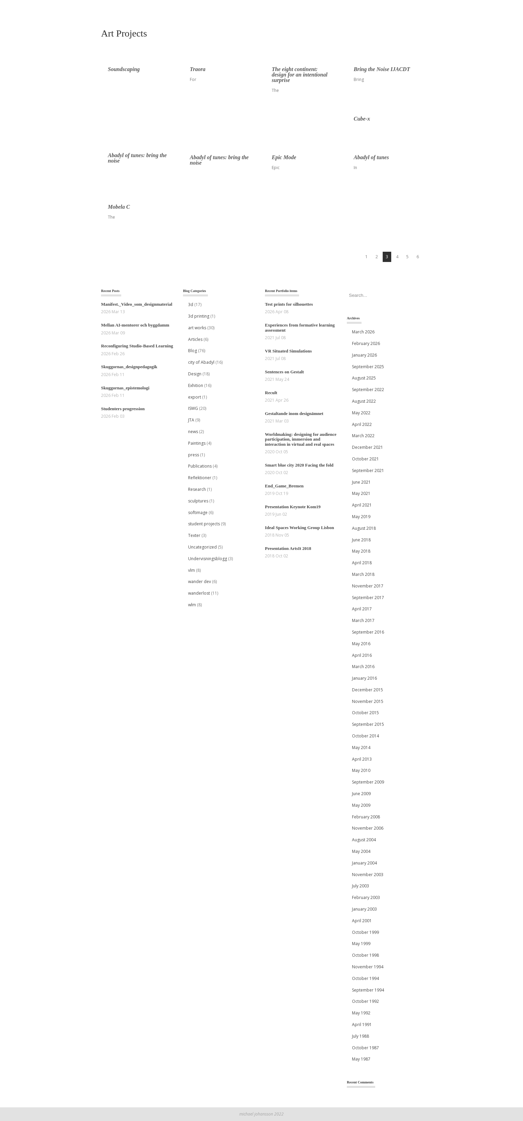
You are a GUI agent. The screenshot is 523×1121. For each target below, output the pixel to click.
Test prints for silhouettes (289, 304)
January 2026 (364, 355)
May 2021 (361, 493)
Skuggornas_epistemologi (125, 387)
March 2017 (363, 620)
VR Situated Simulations (288, 351)
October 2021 (365, 459)
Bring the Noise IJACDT (382, 69)
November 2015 (367, 701)
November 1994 (367, 967)
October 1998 (365, 955)
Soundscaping (124, 69)
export (194, 397)
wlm (192, 605)
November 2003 (367, 874)
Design (194, 374)
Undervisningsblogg (207, 559)
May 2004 (361, 851)
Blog (192, 351)
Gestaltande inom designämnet (294, 413)
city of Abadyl (201, 362)
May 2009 (361, 805)
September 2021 (368, 470)
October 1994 (365, 978)
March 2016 (363, 666)
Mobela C (119, 207)
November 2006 (367, 828)
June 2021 (361, 482)
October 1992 (365, 1001)
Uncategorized (202, 547)
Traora (198, 69)
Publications (200, 466)
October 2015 (365, 713)
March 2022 (363, 436)
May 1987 (361, 1059)
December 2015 (367, 690)
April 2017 (362, 609)
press (193, 455)
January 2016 (364, 678)
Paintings (197, 443)
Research (197, 489)
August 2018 (364, 528)
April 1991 (362, 1024)
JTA (191, 420)
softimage (198, 512)
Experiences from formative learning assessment (300, 327)
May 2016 (361, 644)
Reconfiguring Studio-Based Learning (137, 345)
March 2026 (363, 332)
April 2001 (362, 921)
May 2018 (361, 551)
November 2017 (367, 586)
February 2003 (366, 897)
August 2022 (364, 401)
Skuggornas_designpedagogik (129, 366)
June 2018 (361, 540)
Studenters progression (123, 408)
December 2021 (367, 447)
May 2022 (361, 413)
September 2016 (368, 632)
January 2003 (364, 909)
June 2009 (361, 794)
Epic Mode (284, 157)
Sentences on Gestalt (284, 371)
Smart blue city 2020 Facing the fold (299, 465)
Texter (194, 535)
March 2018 (363, 574)
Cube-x (362, 119)
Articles (195, 339)
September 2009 (368, 782)
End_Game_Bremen (284, 485)
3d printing (198, 316)
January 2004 (364, 863)
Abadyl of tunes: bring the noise (137, 158)
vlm (191, 570)
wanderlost (199, 593)
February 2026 (366, 343)
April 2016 (362, 655)
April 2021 (362, 505)
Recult (271, 392)
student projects (204, 524)
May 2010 (361, 770)
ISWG (193, 408)
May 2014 (361, 747)
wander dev (199, 581)
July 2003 (360, 886)
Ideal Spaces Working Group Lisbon (299, 527)
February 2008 (366, 817)
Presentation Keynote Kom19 (293, 506)
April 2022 (362, 424)
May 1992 (361, 1013)
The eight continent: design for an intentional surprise (299, 74)
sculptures (198, 501)
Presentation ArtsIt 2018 (288, 548)
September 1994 (368, 990)
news (193, 431)
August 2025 (364, 378)
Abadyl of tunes (371, 157)
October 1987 (365, 1048)
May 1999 (361, 943)
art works (197, 328)
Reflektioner (199, 478)
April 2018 (362, 563)
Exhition (195, 385)
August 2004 (364, 840)
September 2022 (368, 389)
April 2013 (362, 759)
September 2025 (368, 367)
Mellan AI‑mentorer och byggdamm (135, 325)
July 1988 (360, 1036)
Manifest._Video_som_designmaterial (136, 304)
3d (190, 304)
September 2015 (368, 724)
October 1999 (365, 932)
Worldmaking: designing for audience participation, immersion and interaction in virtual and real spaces (301, 439)
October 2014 (365, 736)
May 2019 (361, 517)
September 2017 (368, 597)
